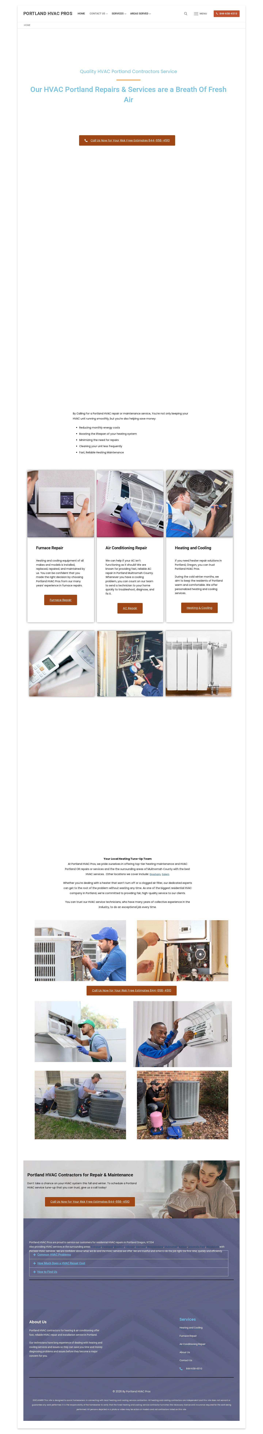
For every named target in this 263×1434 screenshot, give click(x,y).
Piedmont (107, 1246)
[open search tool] (185, 13)
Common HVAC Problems (54, 1254)
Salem (166, 874)
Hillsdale (130, 1246)
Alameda (141, 1246)
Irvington (96, 1246)
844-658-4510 (226, 13)
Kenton (183, 1246)
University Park (196, 1246)
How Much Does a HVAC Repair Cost (61, 1263)
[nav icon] (200, 14)
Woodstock (212, 1246)
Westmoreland (155, 1246)
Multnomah (171, 1246)
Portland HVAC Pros (47, 13)
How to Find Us (47, 1272)
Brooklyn (119, 1246)
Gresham (155, 874)
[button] (128, 1255)
